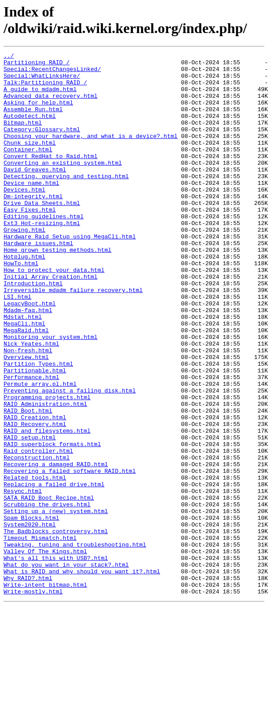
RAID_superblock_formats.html (52, 523)
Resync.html (23, 579)
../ (9, 57)
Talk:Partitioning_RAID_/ (45, 89)
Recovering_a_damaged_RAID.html (56, 547)
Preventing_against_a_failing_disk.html (70, 459)
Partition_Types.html (38, 426)
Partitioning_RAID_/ (37, 65)
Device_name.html (31, 209)
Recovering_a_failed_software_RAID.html (70, 555)
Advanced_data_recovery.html (51, 105)
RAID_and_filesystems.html (47, 507)
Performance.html (31, 442)
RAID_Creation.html (35, 491)
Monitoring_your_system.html (51, 394)
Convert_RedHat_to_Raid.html (51, 177)
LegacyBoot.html (30, 354)
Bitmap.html (23, 137)
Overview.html (26, 418)
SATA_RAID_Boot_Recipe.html (49, 587)
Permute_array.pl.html (40, 451)
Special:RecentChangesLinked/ (52, 73)
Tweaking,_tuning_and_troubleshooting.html (75, 643)
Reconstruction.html (37, 539)
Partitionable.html (35, 434)
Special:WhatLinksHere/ (42, 81)
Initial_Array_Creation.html (51, 322)
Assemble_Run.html (33, 121)
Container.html (28, 169)
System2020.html (30, 619)
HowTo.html (21, 306)
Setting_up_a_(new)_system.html (56, 603)
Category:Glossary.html (42, 145)
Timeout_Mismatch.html (40, 635)
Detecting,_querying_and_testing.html (66, 201)
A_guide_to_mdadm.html (40, 97)
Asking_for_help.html (38, 113)
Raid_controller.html (38, 531)
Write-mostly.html (33, 700)
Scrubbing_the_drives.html (47, 595)
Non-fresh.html (28, 410)
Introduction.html (33, 330)
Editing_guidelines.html (43, 250)
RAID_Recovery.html (35, 499)
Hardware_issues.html (38, 282)
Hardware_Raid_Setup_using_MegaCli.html (70, 274)
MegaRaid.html (26, 386)
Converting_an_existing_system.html (63, 185)
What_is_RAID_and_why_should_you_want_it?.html (82, 676)
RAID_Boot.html (28, 483)
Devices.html (24, 217)
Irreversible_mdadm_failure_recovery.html (73, 338)
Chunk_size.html (30, 161)
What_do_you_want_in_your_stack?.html (66, 668)
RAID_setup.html (30, 515)
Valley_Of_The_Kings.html (45, 651)
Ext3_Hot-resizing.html (42, 258)
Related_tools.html (35, 563)
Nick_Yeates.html (31, 402)
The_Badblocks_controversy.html (56, 627)
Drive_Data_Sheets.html (42, 234)
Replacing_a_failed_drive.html (54, 571)
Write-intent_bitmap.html (45, 692)
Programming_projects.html (47, 467)
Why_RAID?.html (28, 684)
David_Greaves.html (35, 193)
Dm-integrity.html (33, 225)
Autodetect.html (30, 129)
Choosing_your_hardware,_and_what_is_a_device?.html (90, 153)
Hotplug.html (24, 298)
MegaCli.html (24, 378)
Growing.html (24, 266)
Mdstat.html (23, 370)
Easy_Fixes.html (30, 242)
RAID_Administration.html (45, 475)
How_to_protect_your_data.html (54, 314)
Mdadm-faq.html (28, 362)
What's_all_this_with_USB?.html (56, 660)
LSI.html (17, 346)
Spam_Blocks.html (31, 611)
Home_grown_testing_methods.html (57, 290)
